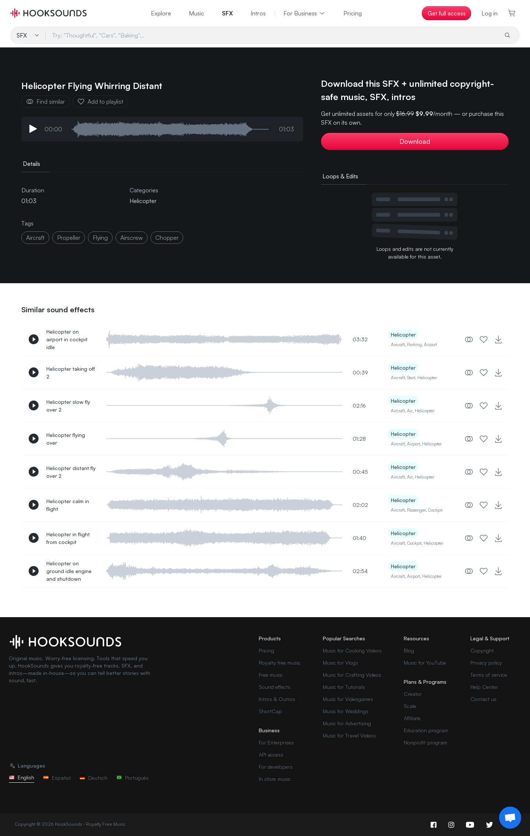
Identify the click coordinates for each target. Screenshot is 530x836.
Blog (409, 650)
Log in (489, 13)
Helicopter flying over (65, 439)
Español (57, 778)
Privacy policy (486, 662)
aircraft (35, 237)
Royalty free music (280, 662)
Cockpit (435, 510)
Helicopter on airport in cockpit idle (67, 339)
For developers (276, 767)
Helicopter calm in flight (67, 505)
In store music (275, 779)
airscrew (131, 237)
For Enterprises (276, 742)
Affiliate (412, 718)
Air (410, 410)
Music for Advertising (347, 723)
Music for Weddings (345, 711)
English (21, 777)
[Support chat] (510, 818)
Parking (414, 344)
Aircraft (398, 344)
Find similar (45, 101)
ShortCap (270, 711)
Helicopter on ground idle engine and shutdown (69, 571)
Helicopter (143, 200)
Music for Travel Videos (349, 735)
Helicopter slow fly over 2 (68, 406)
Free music (271, 675)
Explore (161, 13)
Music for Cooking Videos (352, 650)
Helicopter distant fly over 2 (71, 472)
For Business (304, 13)
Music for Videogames (348, 699)
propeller (68, 237)
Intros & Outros (277, 699)
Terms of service (488, 675)
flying (100, 237)
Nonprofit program (425, 742)
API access (271, 754)
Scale (410, 706)
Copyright (482, 650)
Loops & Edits (340, 176)
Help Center (484, 687)
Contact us (483, 699)
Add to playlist (100, 101)
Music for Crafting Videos (352, 675)
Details (31, 163)
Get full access (447, 13)
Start (411, 377)
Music (196, 13)
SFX (227, 13)
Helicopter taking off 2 (70, 373)
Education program (426, 730)
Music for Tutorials (344, 687)
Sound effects (274, 687)
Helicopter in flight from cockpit (68, 538)
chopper (167, 237)
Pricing (352, 13)
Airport (430, 344)
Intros (258, 13)
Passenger (416, 510)
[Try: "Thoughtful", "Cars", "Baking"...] (272, 35)
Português (132, 778)
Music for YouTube (425, 662)
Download (414, 141)
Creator (413, 694)
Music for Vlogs (340, 662)
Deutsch (93, 778)
